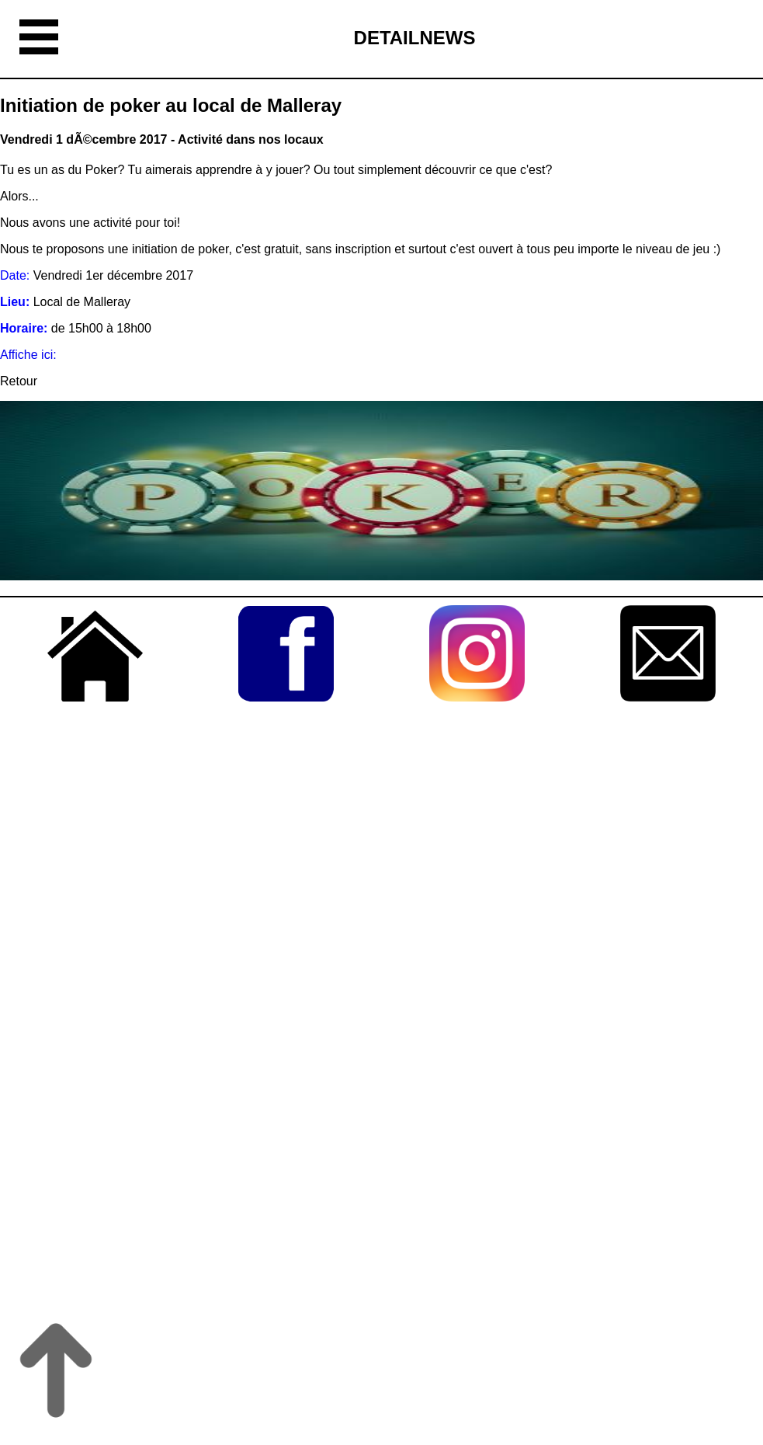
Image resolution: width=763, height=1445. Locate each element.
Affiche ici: (28, 354)
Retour (18, 381)
